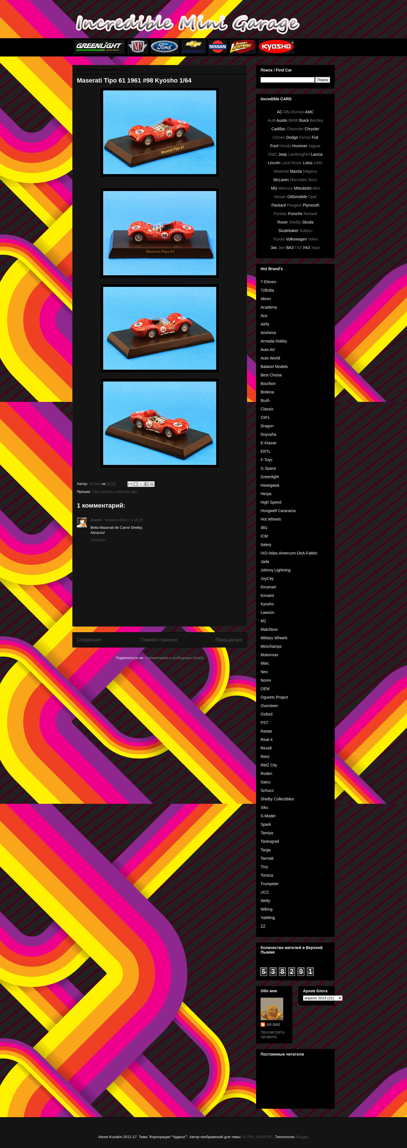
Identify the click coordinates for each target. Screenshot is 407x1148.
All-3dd (273, 1024)
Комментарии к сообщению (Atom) (174, 658)
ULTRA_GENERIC (257, 1137)
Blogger (301, 1137)
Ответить (98, 540)
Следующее (89, 639)
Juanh (95, 520)
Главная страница (158, 639)
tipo (134, 491)
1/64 (95, 491)
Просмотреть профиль (273, 1034)
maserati (122, 491)
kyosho (107, 491)
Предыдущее (229, 639)
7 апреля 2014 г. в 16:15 (123, 520)
